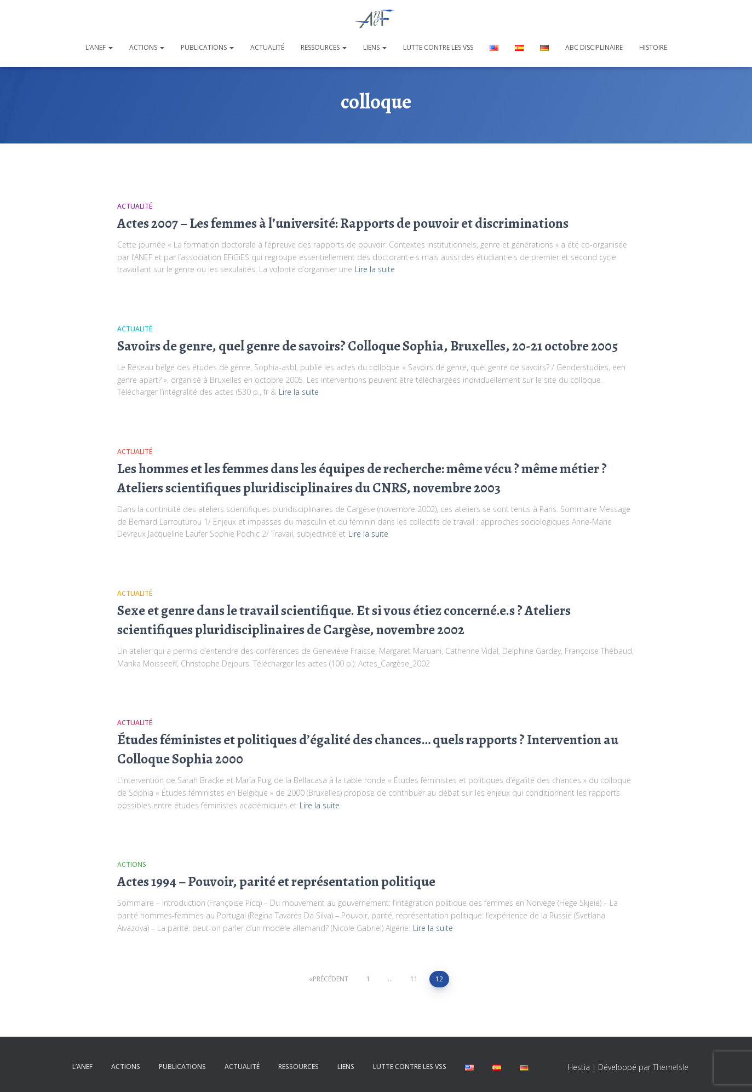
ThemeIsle (670, 1067)
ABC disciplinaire (594, 47)
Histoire (653, 47)
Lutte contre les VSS (438, 47)
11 (414, 979)
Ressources (324, 47)
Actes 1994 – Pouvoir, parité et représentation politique (276, 881)
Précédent (330, 979)
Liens (375, 47)
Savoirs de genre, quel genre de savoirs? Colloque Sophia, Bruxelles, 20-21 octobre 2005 (367, 346)
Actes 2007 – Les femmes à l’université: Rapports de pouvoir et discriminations (343, 223)
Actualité (267, 47)
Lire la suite (375, 269)
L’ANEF (99, 47)
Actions (146, 47)
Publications (207, 47)
